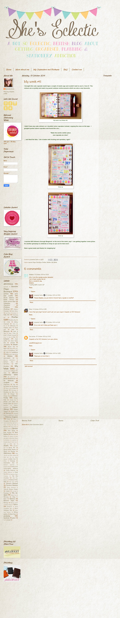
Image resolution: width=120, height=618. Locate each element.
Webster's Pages (9, 500)
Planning (8, 413)
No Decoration (11, 376)
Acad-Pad (6, 286)
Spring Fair (12, 447)
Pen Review (15, 386)
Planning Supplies (11, 417)
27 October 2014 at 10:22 (43, 336)
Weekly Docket (14, 502)
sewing (8, 520)
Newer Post (26, 420)
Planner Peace (7, 403)
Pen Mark (6, 386)
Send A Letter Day (9, 443)
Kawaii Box (11, 346)
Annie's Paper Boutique (35, 262)
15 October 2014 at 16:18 (53, 322)
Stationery (7, 453)
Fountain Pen (12, 320)
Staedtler (13, 451)
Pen (14, 384)
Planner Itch (13, 399)
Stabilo (5, 451)
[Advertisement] (11, 196)
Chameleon (7, 305)
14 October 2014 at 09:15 (53, 295)
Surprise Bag (7, 466)
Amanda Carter (38, 295)
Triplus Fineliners (11, 487)
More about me (22, 69)
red (4, 520)
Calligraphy (7, 303)
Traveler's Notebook (12, 483)
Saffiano (6, 436)
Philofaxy (13, 390)
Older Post (95, 420)
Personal (6, 390)
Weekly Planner (8, 504)
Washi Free (13, 495)
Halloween (7, 331)
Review (15, 428)
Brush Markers (9, 298)
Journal (12, 342)
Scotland (7, 440)
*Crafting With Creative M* (37, 285)
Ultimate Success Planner (11, 489)
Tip (17, 481)
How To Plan (7, 337)
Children (7, 307)
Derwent (14, 313)
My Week (54, 262)
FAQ (65, 69)
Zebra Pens (13, 514)
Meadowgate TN (9, 358)
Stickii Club (12, 459)
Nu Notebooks (9, 380)
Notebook (12, 378)
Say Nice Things (14, 438)
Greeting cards (8, 327)
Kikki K (5, 348)
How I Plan (12, 333)
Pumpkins (6, 421)
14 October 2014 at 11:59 (39, 309)
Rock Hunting (7, 432)
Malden (49, 262)
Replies (33, 291)
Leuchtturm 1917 (13, 350)
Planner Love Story (9, 401)
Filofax (44, 262)
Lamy (11, 348)
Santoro (11, 436)
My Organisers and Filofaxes (46, 69)
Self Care (14, 442)
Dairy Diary (14, 311)
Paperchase (6, 384)
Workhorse (9, 506)
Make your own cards (12, 354)
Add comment (29, 366)
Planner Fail (7, 396)
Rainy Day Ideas (12, 424)
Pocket (8, 419)
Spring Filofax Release (10, 449)
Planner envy (14, 411)
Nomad (6, 378)
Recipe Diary (13, 426)
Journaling (7, 344)
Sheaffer (6, 445)
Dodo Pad (6, 315)
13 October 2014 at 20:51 (41, 274)
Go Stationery (11, 325)
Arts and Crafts (11, 295)
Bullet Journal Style (9, 301)
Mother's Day (8, 362)
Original (6, 382)
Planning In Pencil (13, 415)
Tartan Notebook (10, 470)
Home (8, 69)
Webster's (12, 499)
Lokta (7, 352)
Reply (30, 287)
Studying (12, 461)
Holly (30, 309)
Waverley (6, 497)
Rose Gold (13, 434)
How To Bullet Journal (10, 335)
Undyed (8, 491)
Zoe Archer (32, 336)
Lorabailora (14, 352)
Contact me (77, 69)
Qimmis (13, 421)
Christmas (7, 309)
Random (6, 426)
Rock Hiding (11, 430)
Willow (16, 504)
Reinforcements (7, 428)
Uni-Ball (14, 491)
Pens (14, 388)
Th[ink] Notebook (8, 472)
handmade (6, 518)
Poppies (14, 419)
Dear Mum (8, 313)
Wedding (6, 502)
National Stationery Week (11, 374)
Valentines (6, 493)
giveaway (7, 516)
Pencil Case (8, 388)
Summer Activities (9, 464)
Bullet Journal (9, 299)
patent (14, 518)
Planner (13, 394)
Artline (6, 294)
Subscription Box (9, 463)
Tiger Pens (11, 481)
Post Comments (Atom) (36, 424)
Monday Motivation (9, 360)
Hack (13, 329)
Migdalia (31, 274)
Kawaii (15, 345)
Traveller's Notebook (12, 485)
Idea (14, 337)
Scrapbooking (7, 442)
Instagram (6, 339)
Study (5, 461)
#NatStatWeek (8, 284)
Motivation (6, 364)
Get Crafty (7, 322)
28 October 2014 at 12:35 (53, 353)
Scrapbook (13, 440)
